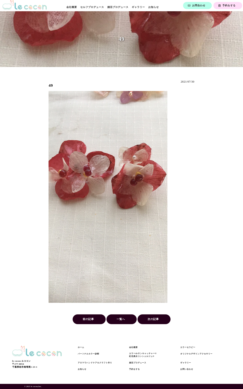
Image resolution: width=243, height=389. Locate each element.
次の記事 (153, 319)
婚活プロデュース (117, 7)
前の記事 (88, 319)
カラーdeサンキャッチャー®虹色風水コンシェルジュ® (143, 354)
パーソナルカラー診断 (88, 354)
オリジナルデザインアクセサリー (196, 354)
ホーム (81, 347)
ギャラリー (138, 7)
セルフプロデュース (92, 7)
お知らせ (153, 7)
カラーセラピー (187, 347)
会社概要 (71, 7)
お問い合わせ (186, 369)
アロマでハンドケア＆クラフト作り (95, 363)
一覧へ (121, 319)
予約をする (134, 369)
